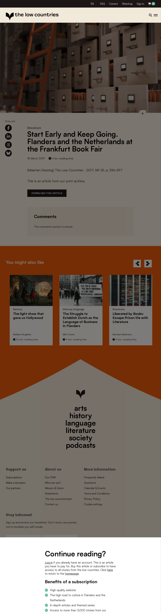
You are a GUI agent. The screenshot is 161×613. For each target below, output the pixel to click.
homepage (72, 573)
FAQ (102, 3)
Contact (113, 3)
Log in (49, 562)
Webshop (127, 3)
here (110, 570)
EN (92, 3)
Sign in (140, 3)
